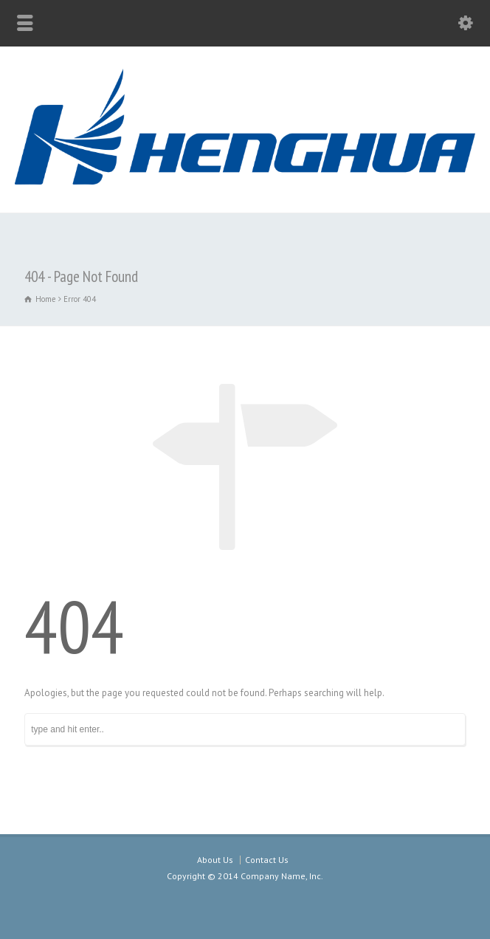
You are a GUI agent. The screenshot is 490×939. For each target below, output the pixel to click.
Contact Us (267, 859)
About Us (215, 859)
